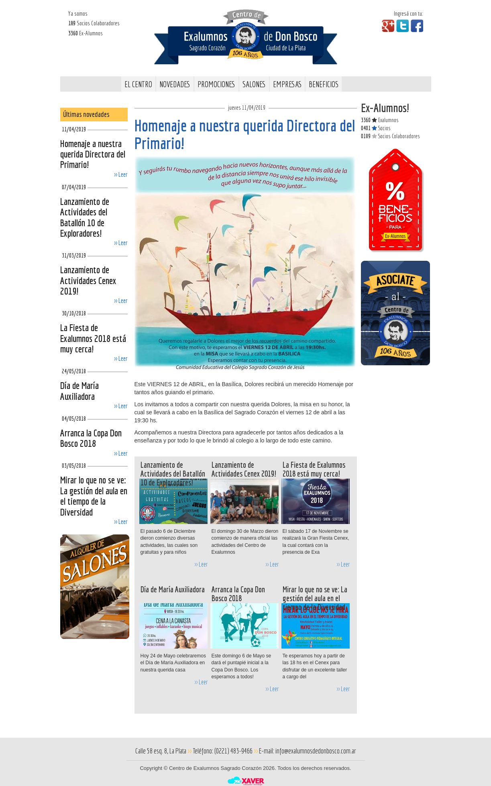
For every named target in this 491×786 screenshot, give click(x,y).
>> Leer (121, 174)
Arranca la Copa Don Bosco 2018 (91, 438)
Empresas (287, 84)
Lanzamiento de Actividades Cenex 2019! (88, 280)
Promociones (216, 84)
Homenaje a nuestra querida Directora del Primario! (92, 154)
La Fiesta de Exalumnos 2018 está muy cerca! (93, 338)
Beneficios (323, 84)
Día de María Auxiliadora (79, 390)
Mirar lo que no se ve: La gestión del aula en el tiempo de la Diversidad (93, 495)
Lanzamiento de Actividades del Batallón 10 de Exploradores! (84, 217)
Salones (254, 84)
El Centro (138, 84)
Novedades (174, 84)
